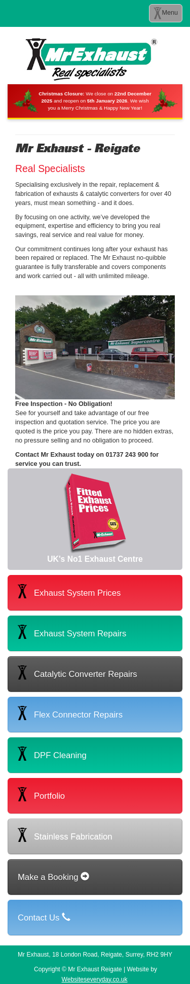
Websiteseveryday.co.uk (95, 979)
